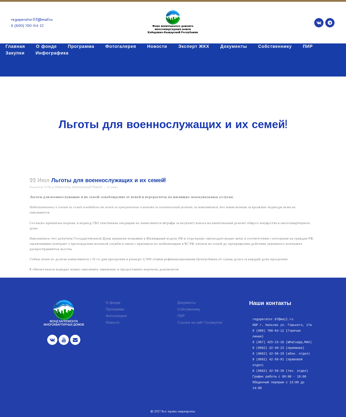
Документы (186, 303)
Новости (61, 187)
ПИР (181, 316)
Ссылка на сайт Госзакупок (199, 323)
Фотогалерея (116, 316)
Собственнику (188, 309)
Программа (115, 309)
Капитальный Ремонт (87, 187)
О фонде (113, 303)
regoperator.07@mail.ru (32, 20)
